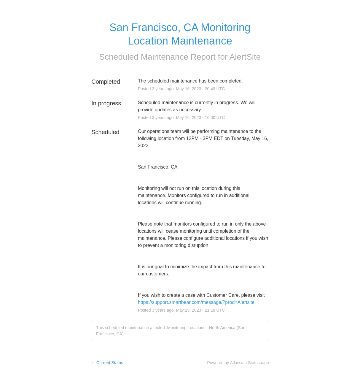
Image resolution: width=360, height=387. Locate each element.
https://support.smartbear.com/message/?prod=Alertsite (196, 302)
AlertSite (245, 56)
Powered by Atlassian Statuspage (238, 362)
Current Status (107, 362)
